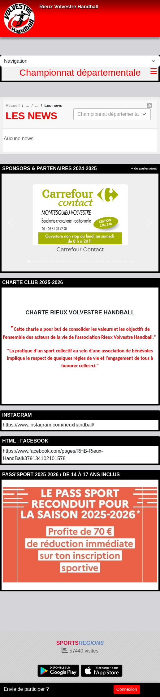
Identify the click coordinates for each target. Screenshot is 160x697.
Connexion (126, 689)
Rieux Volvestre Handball (68, 6)
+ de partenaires (144, 168)
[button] (10, 222)
